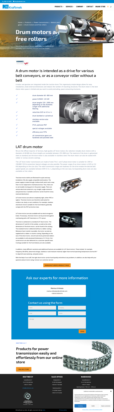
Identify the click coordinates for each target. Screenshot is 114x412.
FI (107, 7)
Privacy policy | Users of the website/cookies (92, 409)
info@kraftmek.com (27, 388)
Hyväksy (80, 406)
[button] (111, 391)
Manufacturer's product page (57, 265)
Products (58, 7)
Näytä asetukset (105, 406)
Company (79, 7)
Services (69, 7)
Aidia (43, 410)
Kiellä (93, 406)
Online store (100, 7)
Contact (89, 7)
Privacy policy (63, 410)
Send (82, 331)
